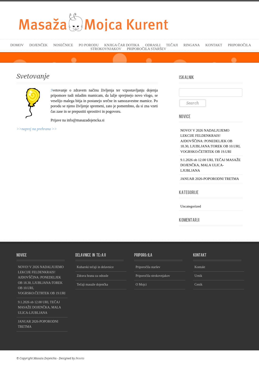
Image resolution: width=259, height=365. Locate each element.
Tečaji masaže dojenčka (92, 284)
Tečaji (172, 45)
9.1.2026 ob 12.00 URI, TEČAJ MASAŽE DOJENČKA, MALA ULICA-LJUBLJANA (210, 165)
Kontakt (213, 45)
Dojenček (38, 45)
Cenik (198, 284)
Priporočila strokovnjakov (153, 276)
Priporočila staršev (146, 49)
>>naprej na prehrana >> (36, 129)
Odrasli (152, 45)
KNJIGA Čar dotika (121, 45)
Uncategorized (190, 206)
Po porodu (89, 45)
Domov (17, 45)
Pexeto (80, 358)
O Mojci (141, 284)
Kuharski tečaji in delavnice (95, 267)
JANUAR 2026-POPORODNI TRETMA (209, 179)
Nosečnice (63, 45)
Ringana (191, 45)
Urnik (198, 276)
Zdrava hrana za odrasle (92, 276)
